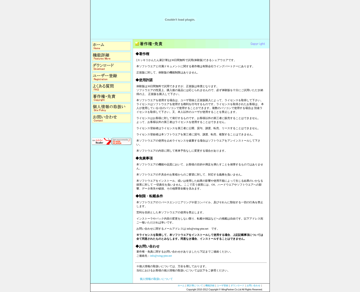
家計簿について (195, 285)
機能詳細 (209, 285)
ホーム (181, 285)
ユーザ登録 (222, 285)
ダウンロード (237, 285)
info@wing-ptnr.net (161, 255)
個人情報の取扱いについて (156, 279)
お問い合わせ (253, 285)
